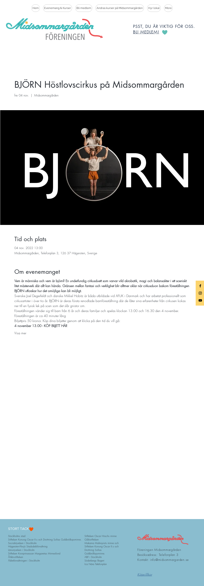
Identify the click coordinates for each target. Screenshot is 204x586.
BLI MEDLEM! (146, 32)
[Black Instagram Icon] (200, 293)
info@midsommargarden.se (169, 560)
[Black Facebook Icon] (200, 286)
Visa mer (20, 333)
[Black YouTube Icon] (200, 300)
